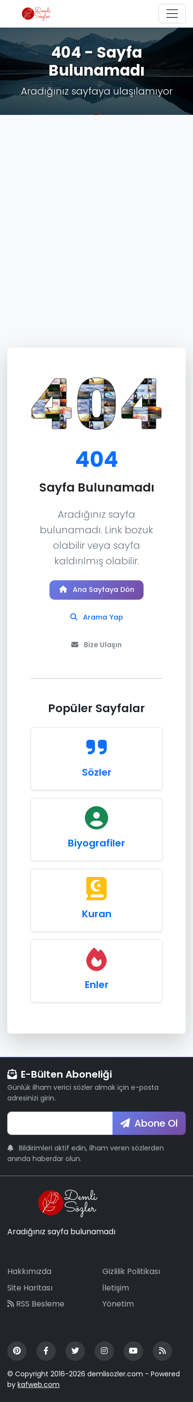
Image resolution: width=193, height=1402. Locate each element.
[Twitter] (75, 1351)
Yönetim (118, 1303)
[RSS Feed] (162, 1351)
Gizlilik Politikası (131, 1271)
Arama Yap (96, 617)
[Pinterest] (17, 1351)
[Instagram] (104, 1351)
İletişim (115, 1287)
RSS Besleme (35, 1303)
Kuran (97, 914)
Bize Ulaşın (96, 645)
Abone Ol (149, 1123)
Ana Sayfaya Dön (96, 589)
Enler (97, 984)
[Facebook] (46, 1351)
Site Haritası (29, 1287)
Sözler (97, 772)
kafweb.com (38, 1384)
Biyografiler (96, 843)
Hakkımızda (29, 1271)
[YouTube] (133, 1351)
